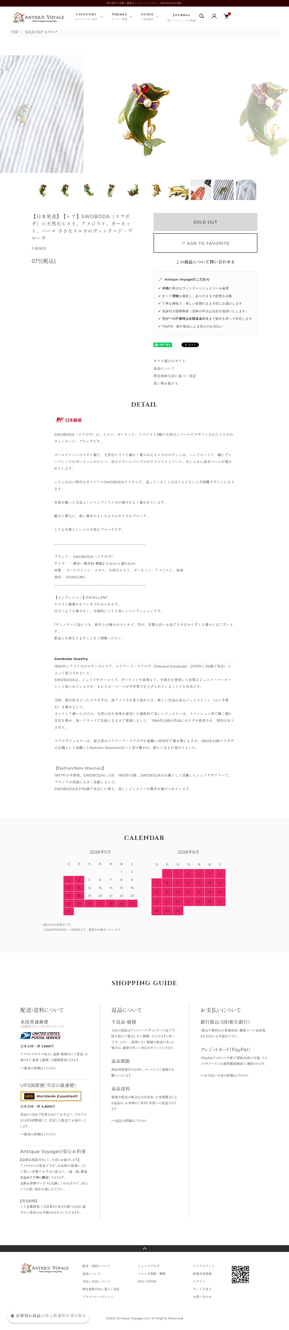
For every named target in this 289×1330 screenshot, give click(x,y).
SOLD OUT (205, 222)
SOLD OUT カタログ (41, 32)
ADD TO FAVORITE (205, 243)
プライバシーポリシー (98, 1297)
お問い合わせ (202, 1297)
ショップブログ (148, 1266)
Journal (181, 18)
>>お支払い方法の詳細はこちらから (224, 1075)
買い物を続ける (166, 383)
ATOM (152, 1281)
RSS (141, 1281)
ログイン (199, 1281)
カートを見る (202, 1289)
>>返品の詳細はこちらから (129, 1121)
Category (86, 17)
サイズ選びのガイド (170, 361)
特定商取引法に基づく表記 (175, 376)
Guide (147, 17)
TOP (15, 32)
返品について (164, 368)
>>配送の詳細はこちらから (38, 1068)
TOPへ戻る (144, 1248)
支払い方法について (96, 1281)
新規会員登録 (202, 1273)
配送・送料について (96, 1266)
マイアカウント (204, 1266)
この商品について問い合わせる (205, 262)
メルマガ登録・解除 (152, 1273)
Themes (119, 17)
